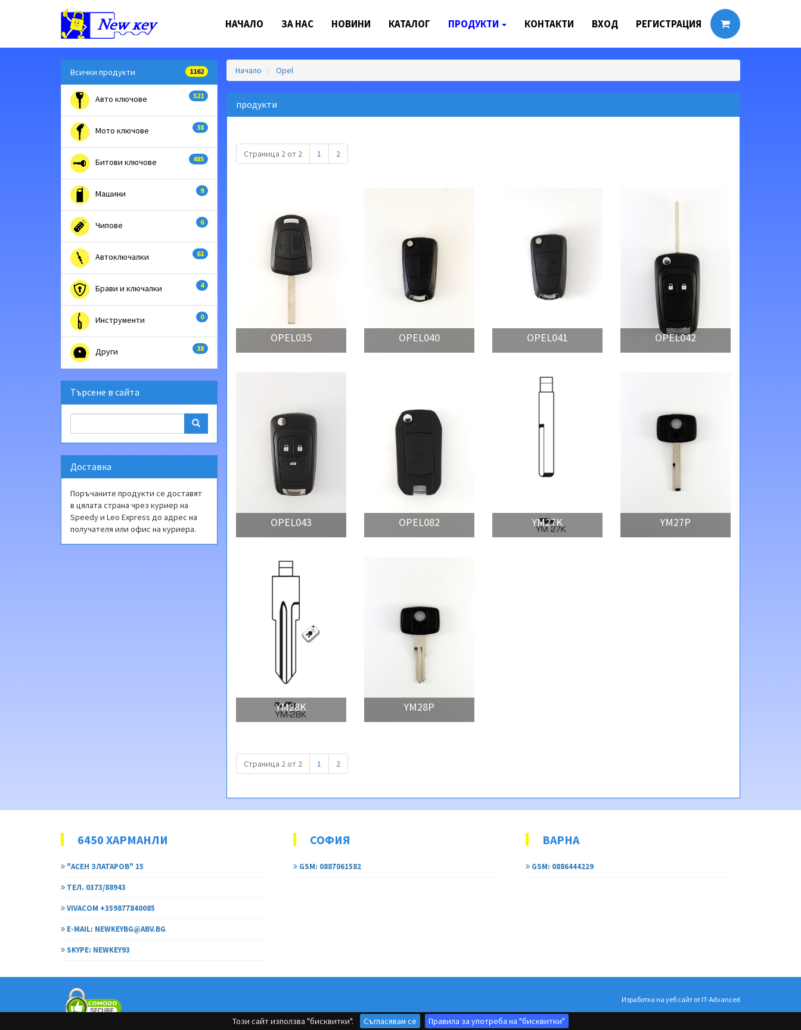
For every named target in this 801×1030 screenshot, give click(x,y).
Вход (605, 23)
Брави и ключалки (139, 289)
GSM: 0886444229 (560, 866)
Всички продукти (139, 71)
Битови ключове (139, 163)
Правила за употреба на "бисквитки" (497, 1021)
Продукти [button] (477, 23)
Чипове (139, 226)
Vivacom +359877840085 (108, 908)
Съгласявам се (390, 1021)
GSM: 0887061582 (327, 866)
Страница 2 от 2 (273, 153)
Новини (351, 23)
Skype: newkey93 (95, 950)
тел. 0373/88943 (93, 887)
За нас (297, 23)
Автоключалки (139, 257)
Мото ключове (139, 131)
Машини (139, 194)
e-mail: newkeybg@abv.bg (113, 929)
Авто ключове (139, 100)
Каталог (409, 23)
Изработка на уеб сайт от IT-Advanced (681, 999)
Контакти (549, 23)
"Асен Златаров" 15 (102, 866)
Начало (244, 23)
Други (139, 352)
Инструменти (139, 321)
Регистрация (668, 23)
